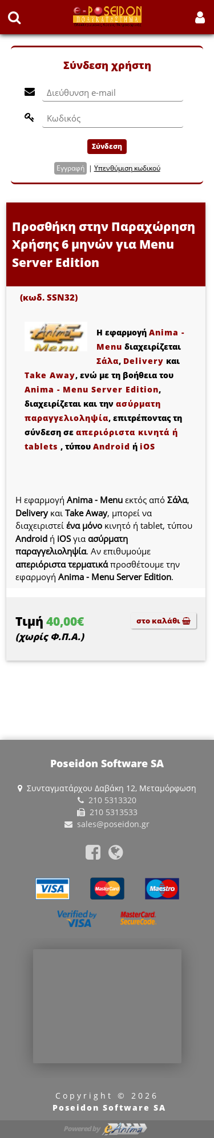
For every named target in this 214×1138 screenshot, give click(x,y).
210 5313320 (112, 800)
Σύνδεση (107, 146)
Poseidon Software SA (109, 1107)
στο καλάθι (163, 620)
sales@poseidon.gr (113, 824)
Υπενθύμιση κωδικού (127, 168)
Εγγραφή (70, 168)
